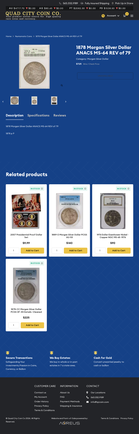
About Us (65, 392)
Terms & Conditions (44, 410)
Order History (41, 401)
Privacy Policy (41, 405)
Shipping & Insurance (71, 405)
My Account (40, 396)
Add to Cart (32, 250)
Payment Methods (70, 401)
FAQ (62, 396)
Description (14, 115)
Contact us (40, 392)
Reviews (59, 115)
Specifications (38, 115)
